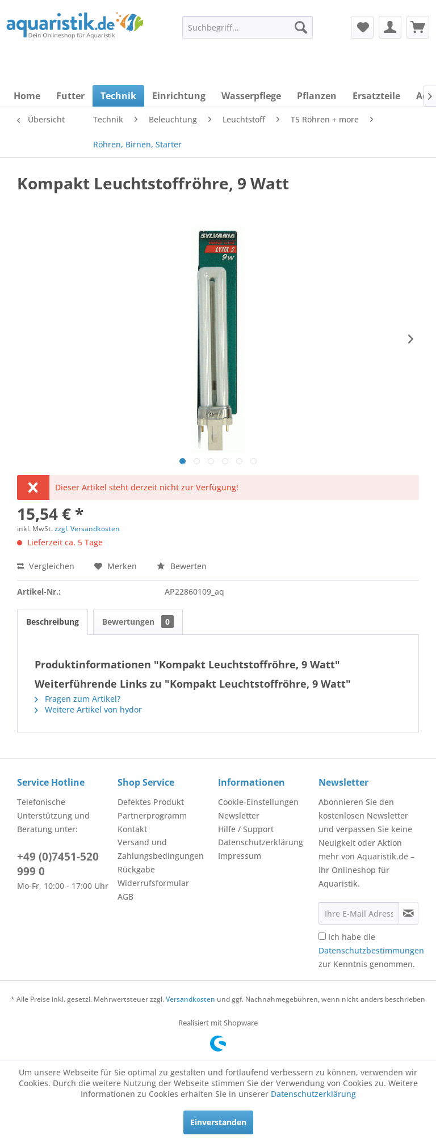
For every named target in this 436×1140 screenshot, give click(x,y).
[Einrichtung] (178, 96)
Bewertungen (138, 621)
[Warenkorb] (417, 27)
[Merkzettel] (362, 27)
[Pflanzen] (317, 96)
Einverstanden (218, 1122)
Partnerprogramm (152, 815)
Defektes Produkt (151, 801)
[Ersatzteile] (376, 96)
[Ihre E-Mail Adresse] (358, 913)
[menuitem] (247, 27)
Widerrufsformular (153, 883)
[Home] (27, 96)
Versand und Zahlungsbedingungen (161, 849)
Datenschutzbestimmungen (371, 950)
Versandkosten (190, 999)
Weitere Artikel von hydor (88, 709)
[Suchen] (301, 27)
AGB (125, 896)
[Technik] (118, 96)
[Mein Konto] (390, 27)
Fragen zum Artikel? (77, 698)
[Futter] (70, 96)
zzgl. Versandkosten (87, 528)
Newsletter (238, 815)
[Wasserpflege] (251, 96)
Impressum (239, 855)
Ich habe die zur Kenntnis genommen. (371, 950)
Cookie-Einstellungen (258, 801)
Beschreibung (52, 621)
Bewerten (182, 566)
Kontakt (132, 829)
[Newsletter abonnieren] (408, 913)
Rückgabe (136, 869)
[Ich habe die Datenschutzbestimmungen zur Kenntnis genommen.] (322, 936)
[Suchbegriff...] (247, 27)
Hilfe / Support (246, 829)
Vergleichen (45, 566)
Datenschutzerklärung (260, 842)
